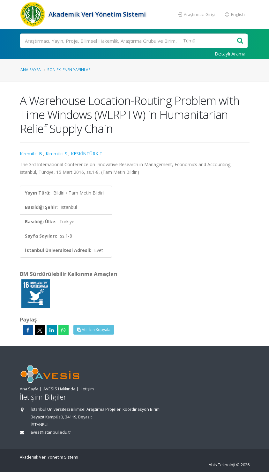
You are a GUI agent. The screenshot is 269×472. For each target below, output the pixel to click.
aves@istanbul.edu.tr (51, 432)
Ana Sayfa (30, 69)
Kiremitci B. (31, 154)
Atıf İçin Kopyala (93, 329)
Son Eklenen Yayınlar (69, 69)
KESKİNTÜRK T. (87, 154)
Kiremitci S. (57, 154)
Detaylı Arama (230, 53)
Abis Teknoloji (222, 465)
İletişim (87, 389)
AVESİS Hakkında (59, 389)
